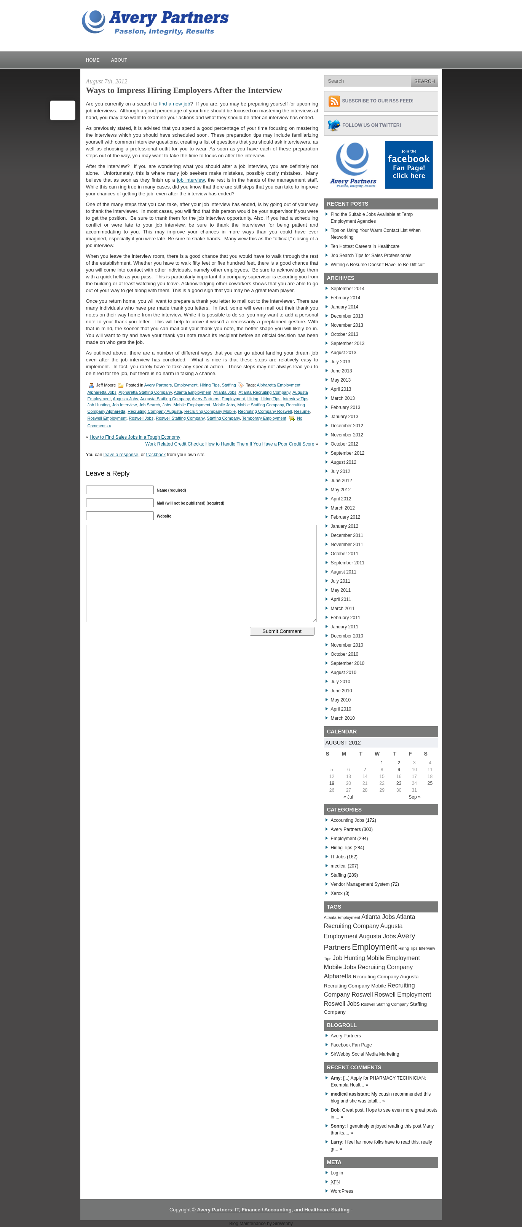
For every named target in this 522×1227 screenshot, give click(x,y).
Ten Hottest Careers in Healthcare (365, 246)
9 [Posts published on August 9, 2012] (398, 769)
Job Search (149, 405)
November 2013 (347, 325)
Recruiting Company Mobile (210, 411)
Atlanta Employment (192, 392)
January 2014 (345, 307)
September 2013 (348, 343)
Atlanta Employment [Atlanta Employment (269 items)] (342, 917)
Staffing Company (223, 418)
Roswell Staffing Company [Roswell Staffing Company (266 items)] (385, 1004)
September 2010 (348, 663)
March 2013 (343, 398)
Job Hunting (99, 405)
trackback (156, 454)
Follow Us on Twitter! (372, 125)
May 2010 (341, 700)
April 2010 (341, 709)
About (119, 60)
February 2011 (346, 617)
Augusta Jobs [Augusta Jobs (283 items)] (377, 936)
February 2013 (346, 407)
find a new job (174, 104)
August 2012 (343, 462)
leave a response (121, 454)
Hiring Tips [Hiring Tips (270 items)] (407, 948)
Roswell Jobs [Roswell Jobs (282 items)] (342, 1003)
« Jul (348, 797)
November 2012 (347, 435)
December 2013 (347, 316)
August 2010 (343, 672)
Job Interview (124, 405)
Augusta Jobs (125, 398)
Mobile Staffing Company (260, 405)
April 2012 (341, 499)
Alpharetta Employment (278, 385)
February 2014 (346, 297)
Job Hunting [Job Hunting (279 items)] (349, 958)
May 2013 (341, 380)
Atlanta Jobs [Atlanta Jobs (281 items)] (378, 917)
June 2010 (341, 690)
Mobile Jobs (224, 405)
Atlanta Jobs (225, 392)
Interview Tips (295, 398)
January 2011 (345, 626)
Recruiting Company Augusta (155, 411)
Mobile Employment (192, 405)
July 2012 (340, 471)
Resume (302, 411)
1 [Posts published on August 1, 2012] (382, 762)
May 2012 (341, 489)
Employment (185, 385)
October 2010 (345, 654)
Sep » (414, 797)
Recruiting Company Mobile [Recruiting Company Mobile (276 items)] (355, 986)
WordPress (342, 1191)
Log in (337, 1173)
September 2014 (348, 288)
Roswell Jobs (141, 418)
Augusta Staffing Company (165, 398)
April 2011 (341, 599)
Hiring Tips (210, 385)
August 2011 (343, 572)
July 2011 (340, 581)
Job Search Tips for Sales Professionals (371, 255)
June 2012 (341, 480)
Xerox (337, 893)
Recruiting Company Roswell (265, 411)
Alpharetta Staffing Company (145, 392)
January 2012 (345, 526)
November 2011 (347, 544)
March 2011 (343, 608)
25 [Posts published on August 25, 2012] (430, 783)
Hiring (253, 398)
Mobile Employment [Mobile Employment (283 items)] (393, 958)
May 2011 (341, 590)
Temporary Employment (264, 418)
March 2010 (343, 718)
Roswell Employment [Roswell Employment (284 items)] (402, 994)
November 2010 (347, 645)
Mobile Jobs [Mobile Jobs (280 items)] (340, 967)
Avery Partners (158, 385)
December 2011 (347, 535)
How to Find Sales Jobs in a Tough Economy (135, 437)
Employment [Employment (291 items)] (374, 947)
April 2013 (341, 389)
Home (93, 60)
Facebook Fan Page (351, 1045)
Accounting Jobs (347, 820)
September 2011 (348, 563)
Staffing (229, 385)
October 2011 (345, 553)
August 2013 (343, 352)
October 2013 (345, 334)
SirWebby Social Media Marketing (365, 1054)
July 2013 (340, 361)
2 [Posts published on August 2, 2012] (398, 762)
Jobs (166, 405)
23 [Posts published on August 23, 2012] (398, 783)
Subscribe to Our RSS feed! (378, 101)
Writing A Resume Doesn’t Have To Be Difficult (378, 264)
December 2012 (347, 425)
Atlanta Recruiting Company (265, 392)
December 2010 (347, 636)
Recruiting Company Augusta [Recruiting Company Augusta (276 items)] (386, 976)
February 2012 (346, 517)
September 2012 (348, 453)
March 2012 (343, 508)
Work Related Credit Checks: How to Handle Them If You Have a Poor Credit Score (229, 444)
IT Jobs (338, 857)
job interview (191, 180)
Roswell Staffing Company (180, 418)
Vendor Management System (360, 884)
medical (338, 866)
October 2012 (345, 444)
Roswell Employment (107, 418)
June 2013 (341, 371)
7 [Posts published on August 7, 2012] (365, 769)
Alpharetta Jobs (102, 392)
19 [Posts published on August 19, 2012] (331, 783)
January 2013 (345, 416)
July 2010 (340, 681)
